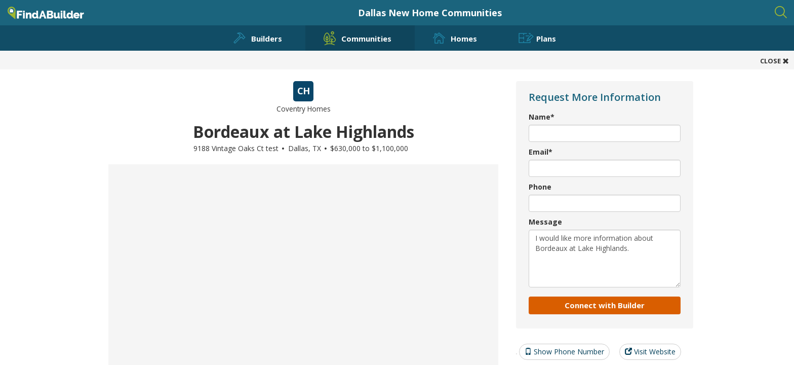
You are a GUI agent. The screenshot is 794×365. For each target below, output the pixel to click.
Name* (541, 117)
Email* (540, 152)
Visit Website (650, 351)
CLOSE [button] (774, 60)
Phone (540, 187)
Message (545, 222)
